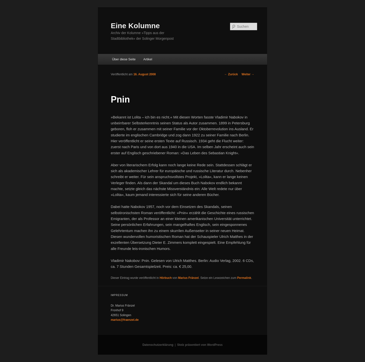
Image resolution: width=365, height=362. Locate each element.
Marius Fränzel (188, 278)
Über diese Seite (124, 59)
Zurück (231, 74)
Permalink (244, 278)
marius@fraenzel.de (125, 320)
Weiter (248, 74)
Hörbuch (166, 278)
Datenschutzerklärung (158, 345)
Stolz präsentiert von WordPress (199, 345)
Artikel (147, 59)
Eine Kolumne (135, 26)
